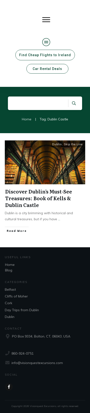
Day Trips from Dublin (22, 310)
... (59, 219)
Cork (8, 303)
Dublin (57, 144)
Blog (8, 270)
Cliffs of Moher (16, 296)
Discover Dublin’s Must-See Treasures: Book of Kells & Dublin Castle (38, 198)
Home (10, 264)
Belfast (10, 289)
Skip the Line (73, 144)
